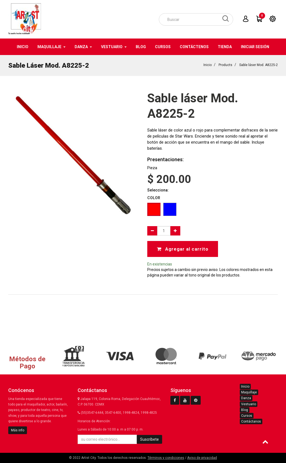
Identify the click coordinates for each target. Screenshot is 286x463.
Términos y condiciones (166, 458)
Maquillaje (249, 392)
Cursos (246, 416)
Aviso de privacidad (202, 458)
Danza (246, 398)
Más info (17, 430)
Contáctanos (251, 421)
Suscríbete (149, 439)
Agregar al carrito (182, 249)
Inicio (207, 65)
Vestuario (248, 404)
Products (225, 65)
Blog (244, 410)
